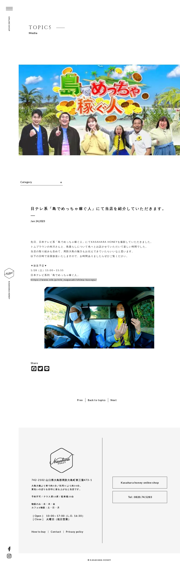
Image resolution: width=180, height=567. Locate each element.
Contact (56, 531)
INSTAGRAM (9, 556)
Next (114, 400)
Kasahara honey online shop (140, 482)
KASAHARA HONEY (62, 460)
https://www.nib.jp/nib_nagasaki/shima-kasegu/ (64, 279)
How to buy (39, 531)
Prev (80, 400)
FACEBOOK (9, 549)
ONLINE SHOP (9, 23)
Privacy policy (74, 531)
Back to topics (97, 400)
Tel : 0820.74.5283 (140, 496)
